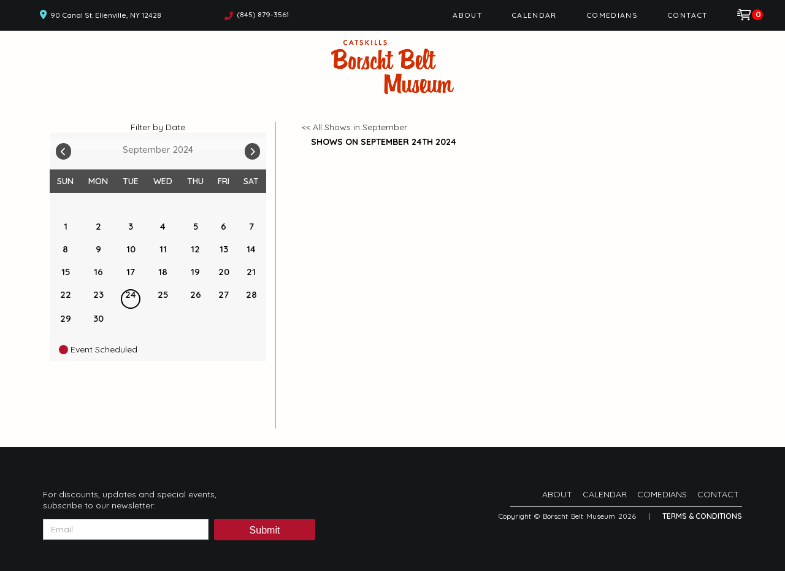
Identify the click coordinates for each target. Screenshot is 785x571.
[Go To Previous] (63, 148)
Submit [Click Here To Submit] (265, 530)
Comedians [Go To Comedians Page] (612, 15)
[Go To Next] (252, 148)
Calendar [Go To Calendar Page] (534, 15)
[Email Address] (126, 529)
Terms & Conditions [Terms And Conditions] (702, 516)
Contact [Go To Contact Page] (687, 15)
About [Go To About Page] (467, 15)
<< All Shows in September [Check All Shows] (354, 127)
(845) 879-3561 (263, 14)
